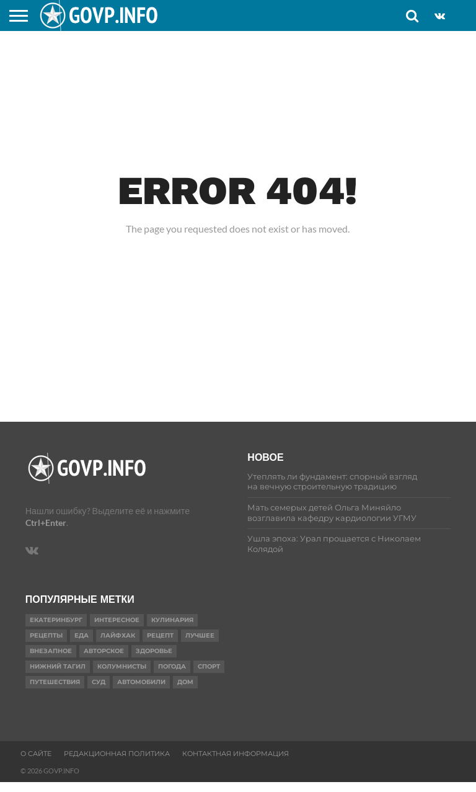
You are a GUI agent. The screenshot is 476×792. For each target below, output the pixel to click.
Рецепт (160, 635)
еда (81, 635)
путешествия (55, 682)
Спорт (209, 666)
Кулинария (172, 620)
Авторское (104, 651)
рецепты (46, 635)
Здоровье (154, 651)
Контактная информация (235, 753)
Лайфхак (117, 635)
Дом (185, 682)
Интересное (116, 620)
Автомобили (141, 682)
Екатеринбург (56, 620)
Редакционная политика (117, 753)
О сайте (35, 753)
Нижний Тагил (58, 666)
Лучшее (199, 635)
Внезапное (51, 651)
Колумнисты (121, 666)
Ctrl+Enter (45, 522)
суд (98, 682)
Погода (172, 666)
